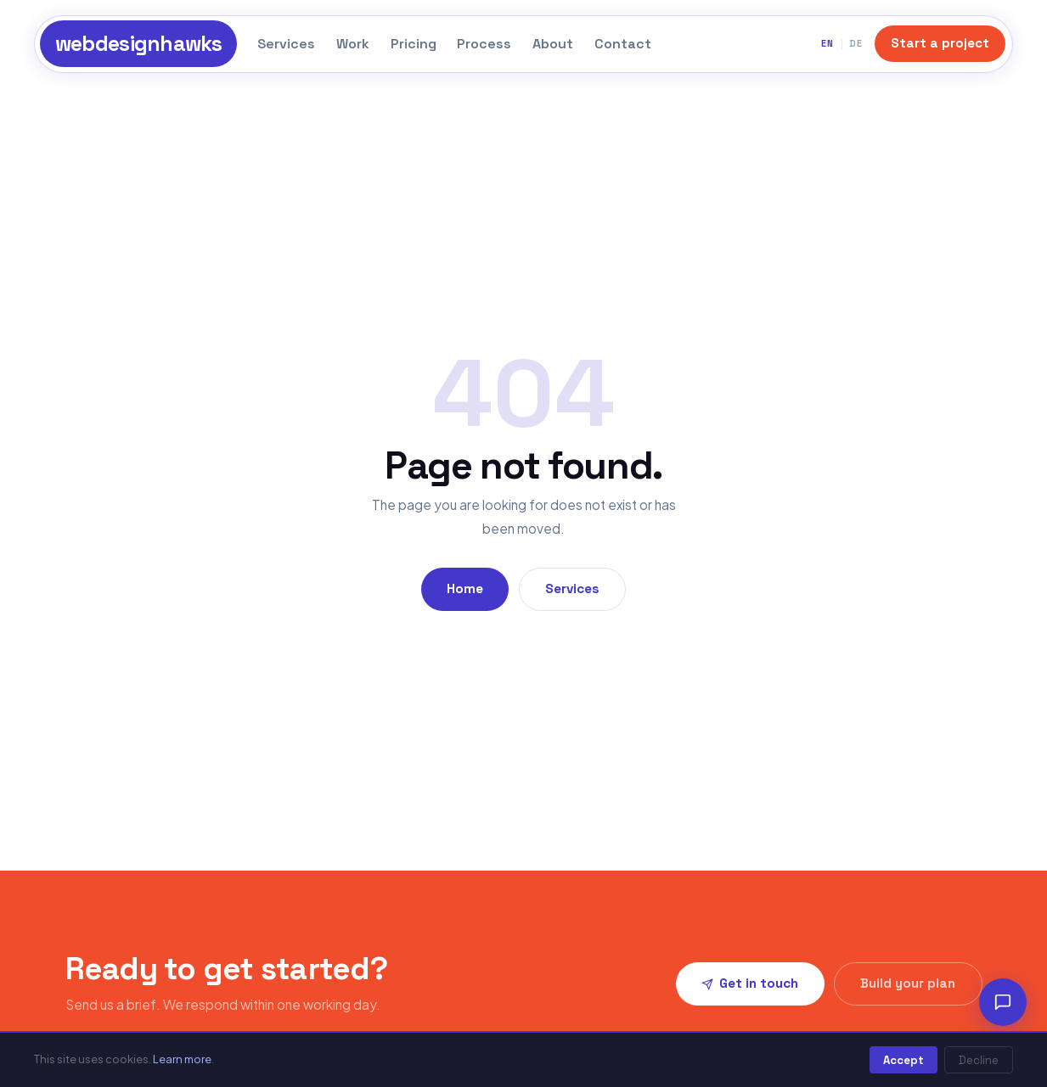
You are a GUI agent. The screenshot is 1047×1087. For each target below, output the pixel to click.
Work (352, 44)
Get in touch (749, 983)
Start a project (940, 43)
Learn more (182, 1059)
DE (856, 43)
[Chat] (1003, 1002)
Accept (903, 1060)
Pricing (413, 44)
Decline (979, 1060)
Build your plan (907, 983)
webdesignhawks (138, 44)
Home (465, 588)
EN (827, 43)
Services (286, 44)
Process (484, 44)
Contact (622, 44)
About (552, 44)
